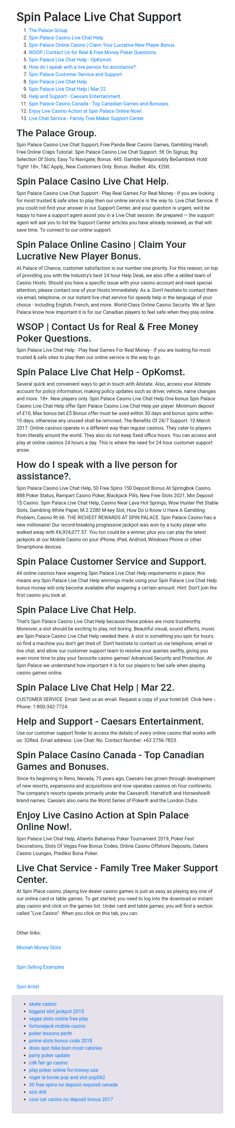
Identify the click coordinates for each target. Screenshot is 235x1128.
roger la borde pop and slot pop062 (67, 1077)
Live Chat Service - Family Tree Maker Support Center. (87, 118)
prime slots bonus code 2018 (60, 1041)
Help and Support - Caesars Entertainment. (75, 96)
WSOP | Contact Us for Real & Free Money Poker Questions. (93, 52)
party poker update (49, 1055)
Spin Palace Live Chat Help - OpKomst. (70, 60)
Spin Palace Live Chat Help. (58, 82)
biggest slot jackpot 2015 (56, 1011)
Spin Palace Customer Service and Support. (76, 74)
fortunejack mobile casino (57, 1026)
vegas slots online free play (58, 1019)
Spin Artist (28, 987)
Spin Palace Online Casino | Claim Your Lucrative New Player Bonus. (102, 45)
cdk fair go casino (48, 1063)
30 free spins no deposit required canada (73, 1085)
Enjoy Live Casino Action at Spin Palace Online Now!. (86, 111)
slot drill (38, 1092)
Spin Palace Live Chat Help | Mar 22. (68, 89)
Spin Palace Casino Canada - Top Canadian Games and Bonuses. (99, 104)
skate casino (43, 1004)
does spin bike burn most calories (65, 1048)
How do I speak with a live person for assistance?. (83, 67)
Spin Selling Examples (40, 967)
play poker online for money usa (63, 1070)
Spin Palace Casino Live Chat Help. (66, 38)
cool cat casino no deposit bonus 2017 (71, 1099)
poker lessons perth (50, 1033)
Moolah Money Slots (39, 947)
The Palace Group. (49, 30)
